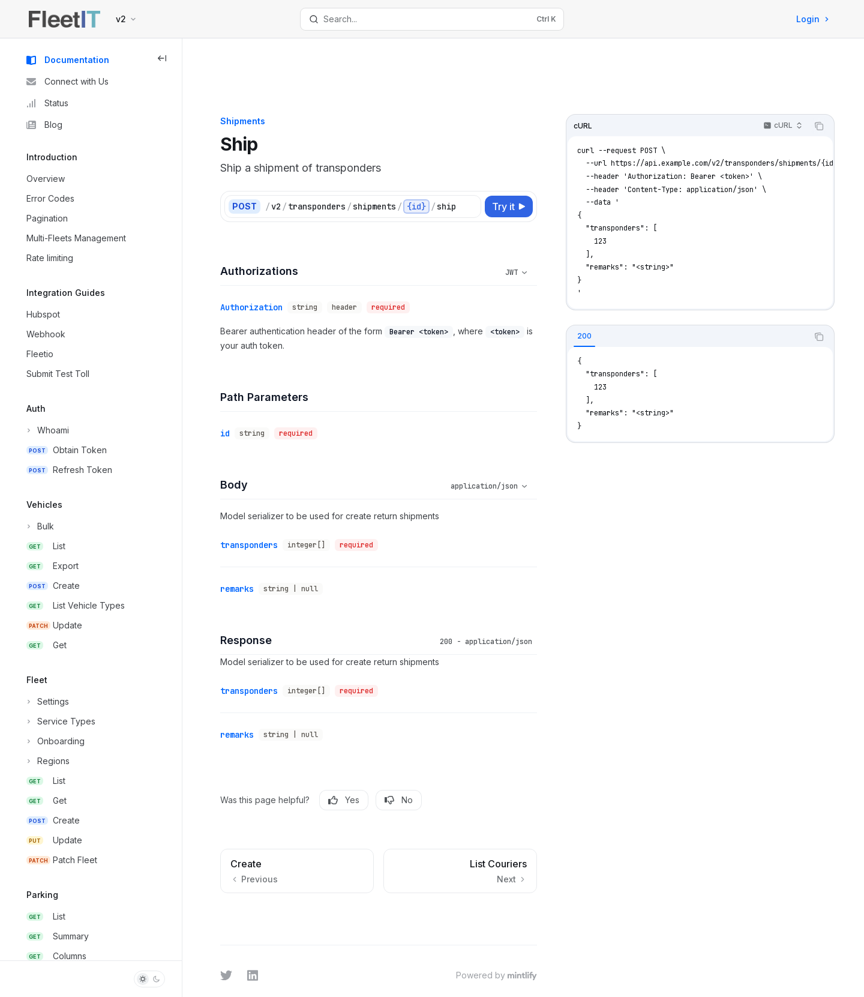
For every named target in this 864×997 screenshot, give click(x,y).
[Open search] (432, 19)
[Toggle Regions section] (47, 761)
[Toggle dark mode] (149, 979)
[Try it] (526, 155)
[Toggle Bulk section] (39, 526)
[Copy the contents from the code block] (836, 74)
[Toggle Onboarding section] (54, 741)
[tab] (602, 284)
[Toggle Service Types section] (60, 721)
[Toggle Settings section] (46, 701)
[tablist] (704, 285)
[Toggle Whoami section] (46, 430)
